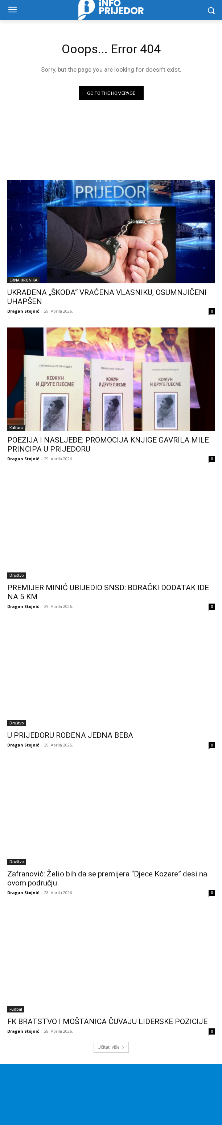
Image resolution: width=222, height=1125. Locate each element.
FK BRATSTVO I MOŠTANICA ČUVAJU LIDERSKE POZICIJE (107, 1021)
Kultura (16, 427)
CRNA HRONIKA (23, 280)
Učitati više (111, 1047)
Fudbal (15, 1009)
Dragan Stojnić (23, 311)
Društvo (16, 575)
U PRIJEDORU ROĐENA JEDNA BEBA (70, 735)
